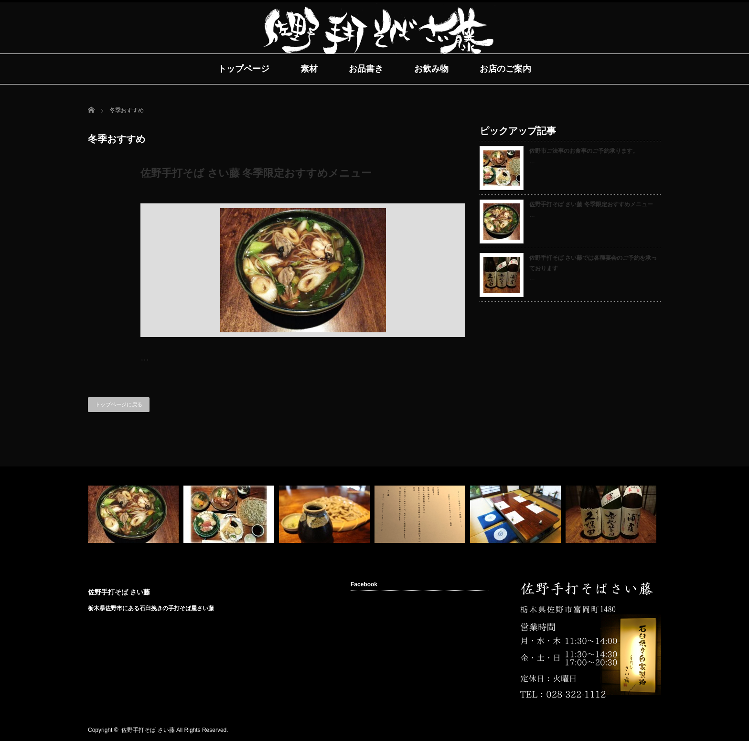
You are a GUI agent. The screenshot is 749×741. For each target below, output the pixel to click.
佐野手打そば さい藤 (119, 592)
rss (625, 730)
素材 (309, 69)
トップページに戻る (118, 404)
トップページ (243, 69)
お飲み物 (431, 69)
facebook (640, 730)
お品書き (366, 69)
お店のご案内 (505, 69)
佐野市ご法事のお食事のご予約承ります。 (583, 151)
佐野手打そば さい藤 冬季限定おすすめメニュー (256, 173)
